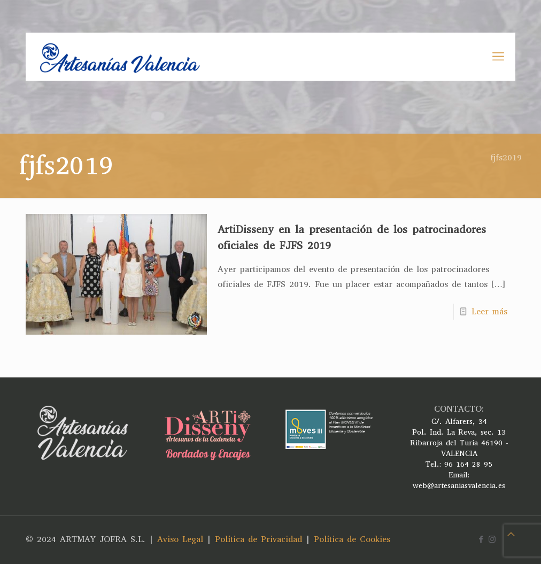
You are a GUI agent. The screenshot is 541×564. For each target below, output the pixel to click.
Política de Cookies (352, 539)
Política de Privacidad (258, 539)
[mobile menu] (498, 57)
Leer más (489, 311)
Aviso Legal (180, 539)
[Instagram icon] (492, 539)
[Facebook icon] (481, 539)
